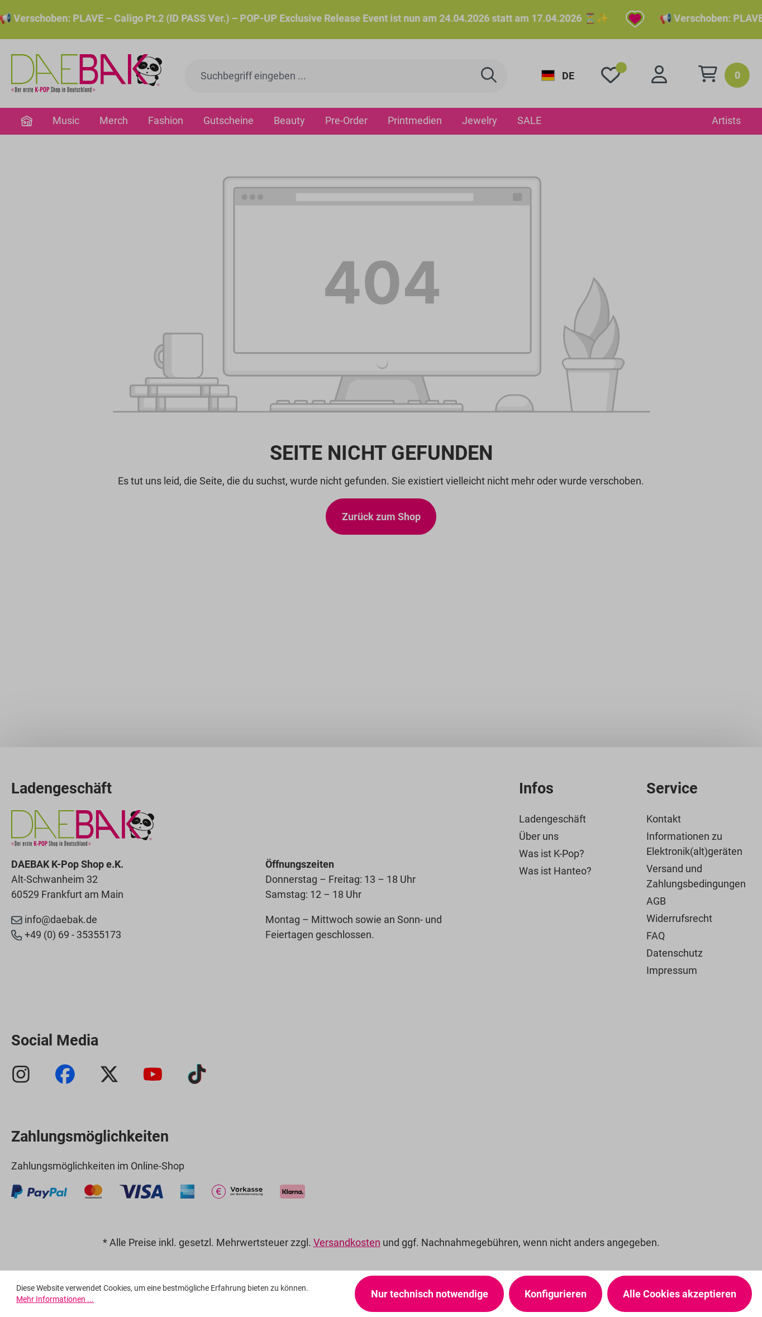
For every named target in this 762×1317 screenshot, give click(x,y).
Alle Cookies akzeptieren (679, 1294)
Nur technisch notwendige (429, 1294)
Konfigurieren (556, 1294)
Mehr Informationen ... (55, 1299)
